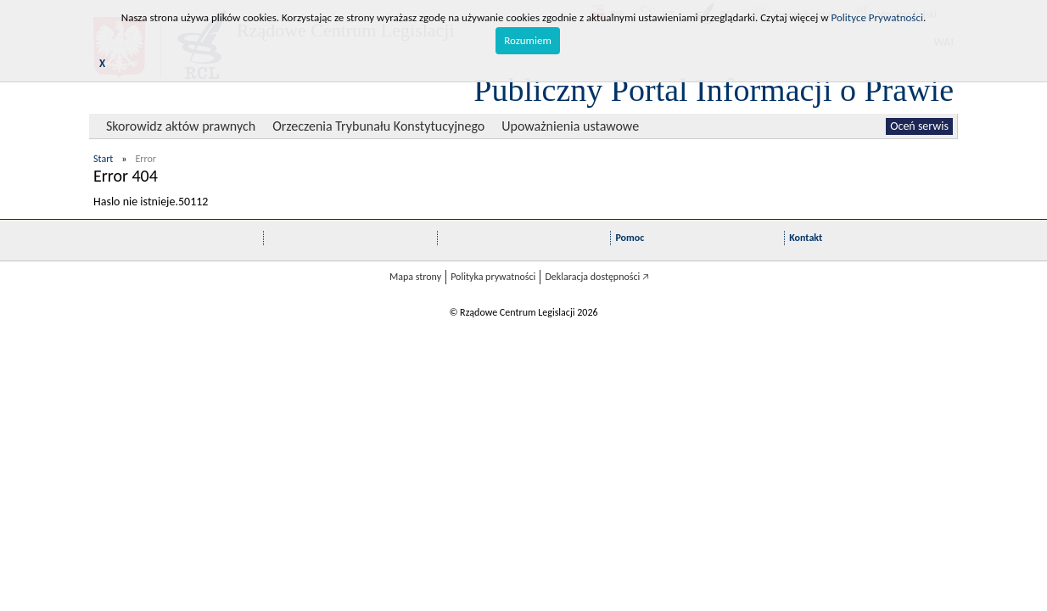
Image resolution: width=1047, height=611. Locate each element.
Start (103, 159)
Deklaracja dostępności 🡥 (597, 277)
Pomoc (629, 238)
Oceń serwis (919, 126)
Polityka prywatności (493, 277)
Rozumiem (527, 40)
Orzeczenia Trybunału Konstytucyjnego (378, 126)
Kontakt (805, 238)
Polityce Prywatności (877, 17)
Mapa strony (415, 277)
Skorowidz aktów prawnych (180, 126)
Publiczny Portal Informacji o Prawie (713, 90)
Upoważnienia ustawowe (570, 126)
